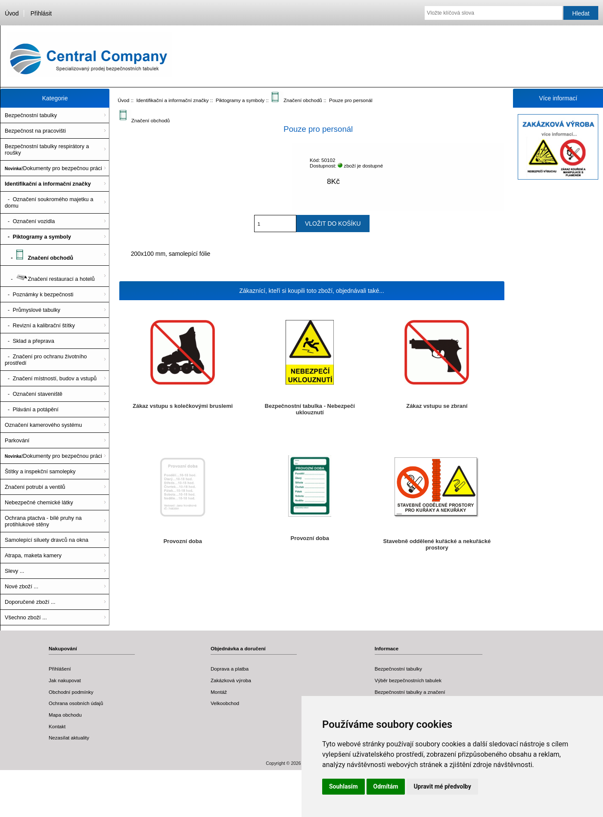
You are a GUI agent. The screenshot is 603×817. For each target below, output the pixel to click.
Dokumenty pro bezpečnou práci (53, 168)
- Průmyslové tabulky (32, 310)
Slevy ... (14, 571)
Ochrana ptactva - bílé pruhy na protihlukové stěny (43, 521)
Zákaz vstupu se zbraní (436, 406)
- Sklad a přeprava (29, 341)
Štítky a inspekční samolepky (40, 471)
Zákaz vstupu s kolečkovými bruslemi (183, 406)
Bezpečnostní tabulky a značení (410, 692)
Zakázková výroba (231, 680)
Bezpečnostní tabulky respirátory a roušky (47, 149)
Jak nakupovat (65, 680)
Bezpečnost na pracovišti (35, 130)
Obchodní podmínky (71, 692)
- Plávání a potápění (32, 409)
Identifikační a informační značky (172, 100)
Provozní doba (182, 541)
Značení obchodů (296, 100)
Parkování (17, 440)
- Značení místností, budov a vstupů (50, 378)
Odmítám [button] (385, 786)
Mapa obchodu (65, 715)
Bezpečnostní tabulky (31, 115)
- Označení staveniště (33, 394)
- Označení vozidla (30, 221)
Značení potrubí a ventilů (35, 487)
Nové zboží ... (21, 586)
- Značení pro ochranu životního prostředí (46, 359)
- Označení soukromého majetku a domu (49, 202)
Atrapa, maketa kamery (33, 555)
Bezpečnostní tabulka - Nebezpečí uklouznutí (310, 409)
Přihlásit (41, 13)
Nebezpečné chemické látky (39, 502)
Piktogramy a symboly (240, 100)
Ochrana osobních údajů (76, 703)
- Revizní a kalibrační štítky (40, 325)
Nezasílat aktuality (69, 737)
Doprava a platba (230, 668)
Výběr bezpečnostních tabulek (408, 680)
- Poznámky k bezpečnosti (39, 294)
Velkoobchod (225, 703)
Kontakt (57, 726)
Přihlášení (60, 668)
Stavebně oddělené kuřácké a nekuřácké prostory (437, 544)
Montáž (219, 692)
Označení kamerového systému (43, 425)
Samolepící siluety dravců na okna (46, 540)
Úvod (12, 13)
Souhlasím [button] (343, 786)
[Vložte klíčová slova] (493, 13)
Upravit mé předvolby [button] (442, 786)
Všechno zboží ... (26, 617)
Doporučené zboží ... (30, 602)
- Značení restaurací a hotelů (50, 276)
